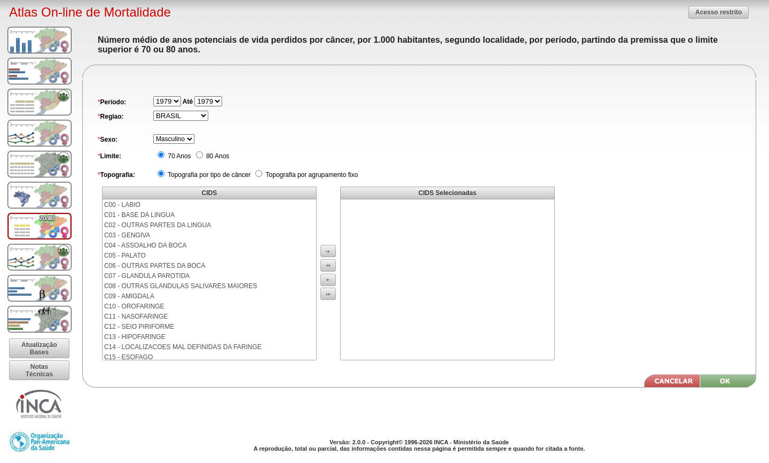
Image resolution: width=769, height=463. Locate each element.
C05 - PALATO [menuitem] (125, 255)
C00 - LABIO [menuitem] (122, 205)
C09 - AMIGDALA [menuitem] (129, 296)
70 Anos (178, 156)
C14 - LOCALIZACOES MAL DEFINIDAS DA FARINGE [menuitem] (183, 347)
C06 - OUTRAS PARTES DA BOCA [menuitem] (155, 265)
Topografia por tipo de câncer (208, 175)
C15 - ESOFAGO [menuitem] (128, 357)
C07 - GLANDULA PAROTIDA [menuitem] (147, 276)
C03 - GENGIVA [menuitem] (127, 235)
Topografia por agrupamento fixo (311, 175)
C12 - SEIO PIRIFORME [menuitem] (139, 326)
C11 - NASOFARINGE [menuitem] (136, 316)
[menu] (209, 279)
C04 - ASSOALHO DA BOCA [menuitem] (145, 245)
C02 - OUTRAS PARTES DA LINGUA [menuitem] (157, 225)
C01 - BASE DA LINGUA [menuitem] (139, 215)
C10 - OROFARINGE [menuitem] (134, 306)
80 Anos (217, 156)
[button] (718, 12)
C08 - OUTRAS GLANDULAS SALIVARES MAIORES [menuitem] (180, 286)
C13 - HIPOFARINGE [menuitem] (135, 337)
